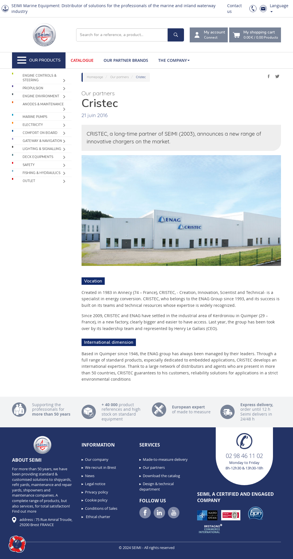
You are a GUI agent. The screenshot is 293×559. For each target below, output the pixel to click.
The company (174, 60)
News (89, 475)
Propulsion (33, 88)
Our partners (154, 467)
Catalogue (82, 60)
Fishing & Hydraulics (41, 173)
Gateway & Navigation (42, 141)
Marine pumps (35, 117)
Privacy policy (96, 492)
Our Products (39, 60)
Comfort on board (40, 133)
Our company (96, 459)
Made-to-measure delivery (165, 459)
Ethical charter (97, 516)
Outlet (29, 181)
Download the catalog (161, 475)
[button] (17, 544)
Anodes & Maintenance (43, 104)
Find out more (24, 511)
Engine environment (41, 96)
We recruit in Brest (100, 467)
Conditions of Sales (101, 508)
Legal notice (95, 483)
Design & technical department (156, 486)
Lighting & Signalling (42, 149)
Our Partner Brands (126, 60)
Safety (29, 165)
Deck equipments (38, 157)
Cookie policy (96, 500)
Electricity (33, 125)
